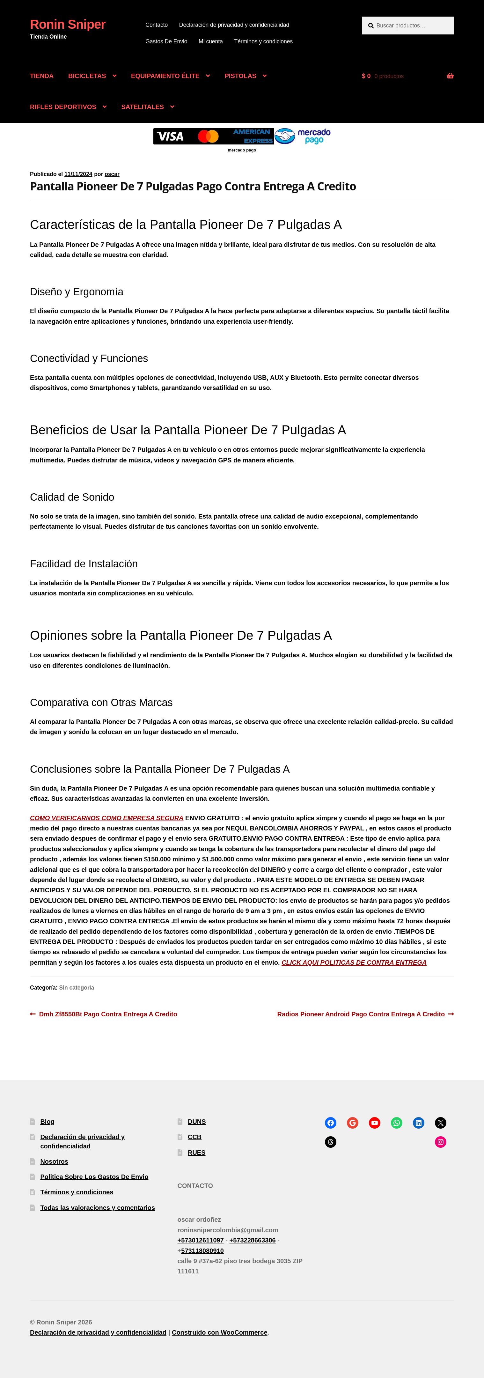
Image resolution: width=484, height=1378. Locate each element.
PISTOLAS (241, 75)
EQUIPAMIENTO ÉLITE (165, 75)
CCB (195, 1136)
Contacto (156, 25)
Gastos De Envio (166, 41)
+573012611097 (201, 1240)
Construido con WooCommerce (220, 1332)
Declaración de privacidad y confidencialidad (234, 25)
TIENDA (42, 75)
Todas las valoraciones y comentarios (97, 1207)
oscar (112, 174)
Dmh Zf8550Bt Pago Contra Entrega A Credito (108, 1013)
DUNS (197, 1121)
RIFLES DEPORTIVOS (63, 106)
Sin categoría (76, 987)
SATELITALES (142, 106)
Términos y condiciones (263, 41)
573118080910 (202, 1250)
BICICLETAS (87, 75)
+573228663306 (253, 1240)
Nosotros (54, 1161)
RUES (197, 1152)
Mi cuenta (211, 41)
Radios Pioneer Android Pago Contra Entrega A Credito (361, 1013)
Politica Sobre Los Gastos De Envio (94, 1176)
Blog (47, 1121)
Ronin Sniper (68, 24)
